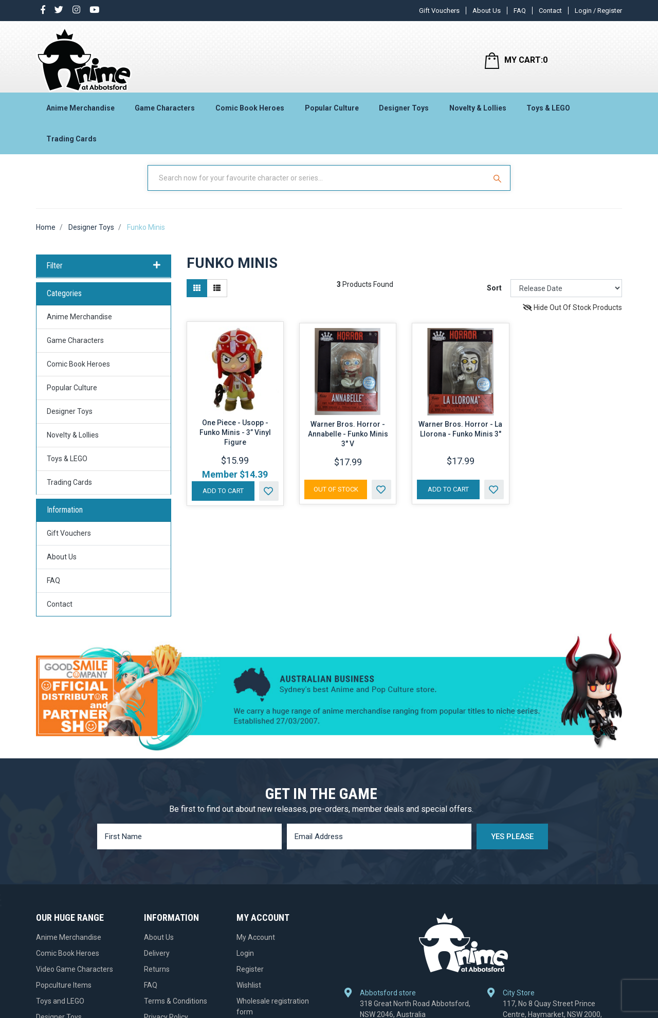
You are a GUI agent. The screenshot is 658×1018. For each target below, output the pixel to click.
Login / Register (598, 10)
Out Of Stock (336, 498)
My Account (255, 946)
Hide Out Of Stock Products (572, 317)
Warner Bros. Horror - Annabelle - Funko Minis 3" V (348, 443)
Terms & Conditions (175, 1010)
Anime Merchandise (80, 111)
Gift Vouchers (439, 10)
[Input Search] (317, 186)
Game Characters (165, 111)
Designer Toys (404, 111)
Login (245, 962)
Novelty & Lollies (477, 111)
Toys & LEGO (548, 111)
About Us (486, 10)
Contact (550, 10)
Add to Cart (223, 499)
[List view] (217, 297)
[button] (269, 500)
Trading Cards (71, 142)
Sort (494, 297)
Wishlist (248, 994)
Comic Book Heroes (249, 111)
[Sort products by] (566, 297)
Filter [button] (103, 274)
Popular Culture (332, 111)
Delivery (157, 962)
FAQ (520, 10)
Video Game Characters (74, 978)
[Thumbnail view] (197, 297)
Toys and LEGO (60, 1010)
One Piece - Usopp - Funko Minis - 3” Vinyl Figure (235, 441)
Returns (157, 978)
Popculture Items (64, 994)
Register (250, 978)
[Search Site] (498, 186)
